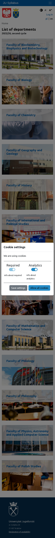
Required (13, 265)
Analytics (35, 265)
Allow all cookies (39, 288)
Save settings (18, 288)
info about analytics (31, 277)
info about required (13, 275)
